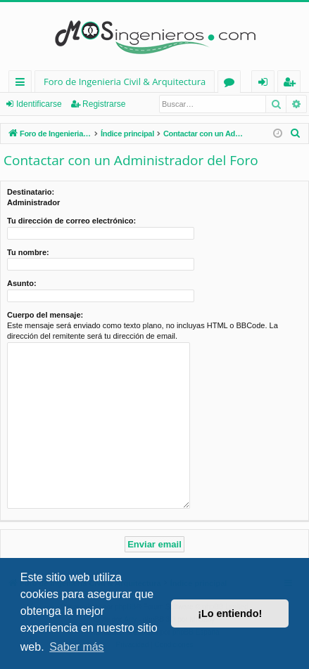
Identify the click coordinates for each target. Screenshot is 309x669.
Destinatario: (30, 192)
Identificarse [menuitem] (266, 84)
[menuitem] (295, 133)
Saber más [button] (76, 647)
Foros (232, 84)
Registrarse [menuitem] (292, 84)
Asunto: (22, 283)
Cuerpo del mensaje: (45, 315)
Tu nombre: (28, 252)
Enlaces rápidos (23, 84)
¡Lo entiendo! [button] (230, 613)
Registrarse (103, 104)
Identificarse (39, 104)
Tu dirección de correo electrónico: (71, 220)
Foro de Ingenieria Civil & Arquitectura (125, 81)
